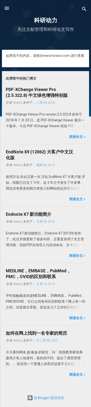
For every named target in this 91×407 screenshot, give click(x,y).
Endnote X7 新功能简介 (28, 214)
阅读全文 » (77, 137)
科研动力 (45, 20)
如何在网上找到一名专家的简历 (36, 333)
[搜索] (84, 9)
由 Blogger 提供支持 (45, 398)
